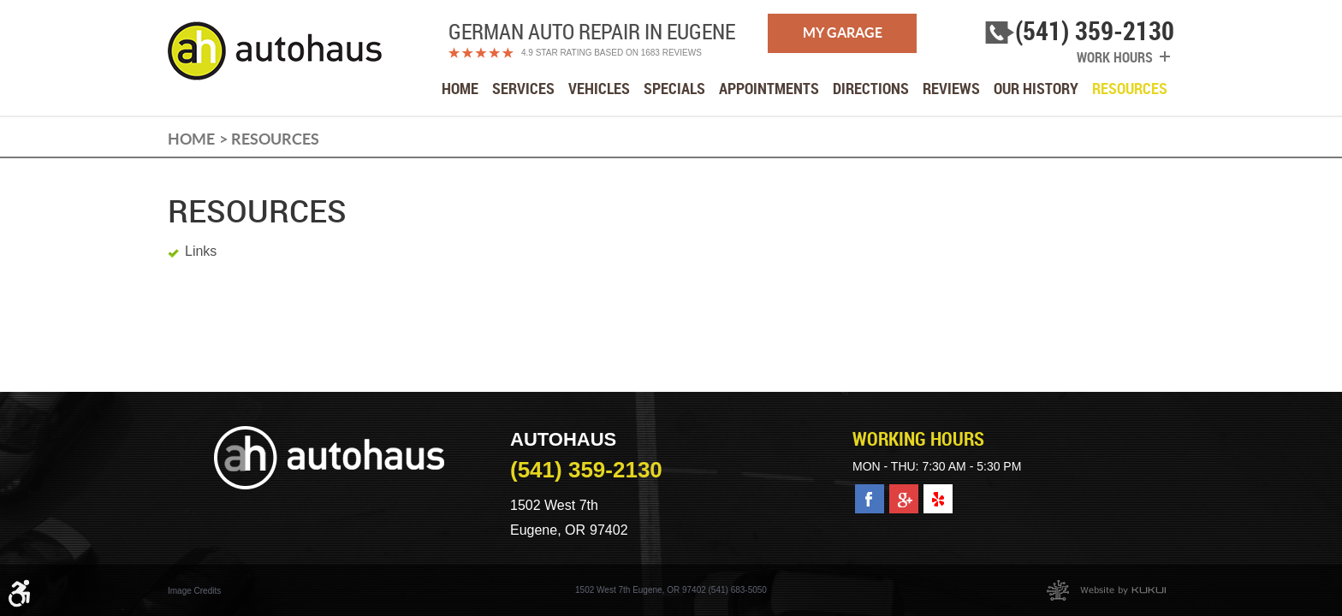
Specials (674, 88)
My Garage (842, 32)
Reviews (951, 88)
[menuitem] (460, 88)
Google (903, 493)
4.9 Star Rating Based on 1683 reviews (611, 52)
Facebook (869, 493)
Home (460, 88)
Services (523, 88)
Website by (1106, 590)
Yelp (936, 493)
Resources (1129, 88)
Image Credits (194, 590)
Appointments (769, 88)
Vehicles (599, 88)
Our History (1036, 88)
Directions (871, 88)
